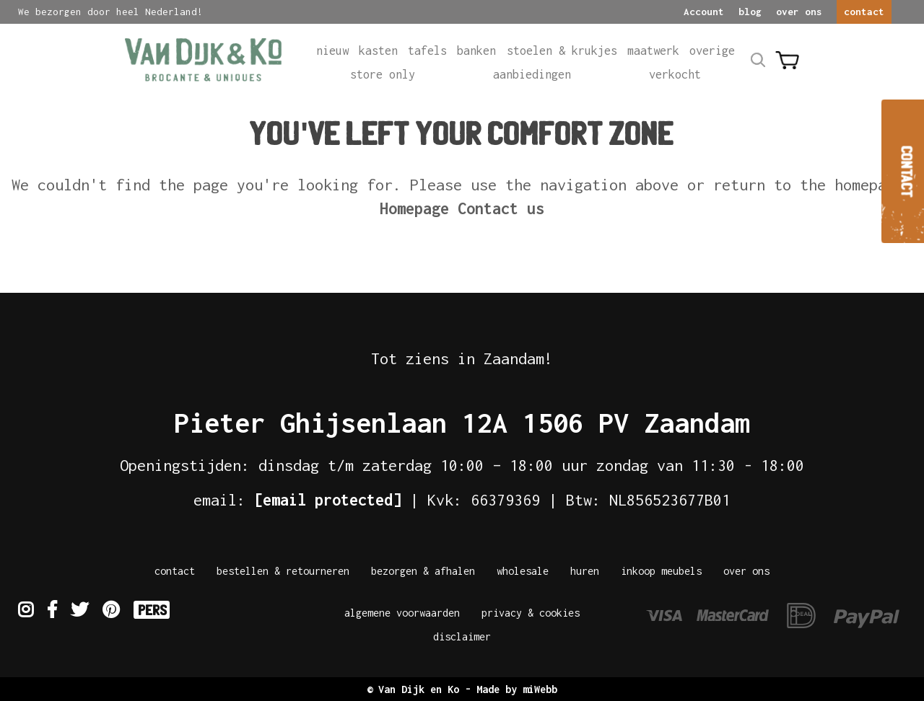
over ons (799, 11)
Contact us (501, 208)
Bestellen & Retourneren (283, 571)
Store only (382, 74)
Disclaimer (462, 636)
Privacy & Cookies (530, 613)
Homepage (414, 208)
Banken (476, 50)
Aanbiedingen (532, 74)
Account (704, 11)
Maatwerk (653, 50)
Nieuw (332, 50)
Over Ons (746, 571)
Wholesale (523, 571)
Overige (712, 50)
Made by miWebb (516, 689)
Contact (174, 571)
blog (750, 11)
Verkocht (675, 74)
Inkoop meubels (661, 571)
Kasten (378, 50)
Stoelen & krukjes (562, 50)
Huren (584, 571)
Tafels (427, 50)
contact (864, 11)
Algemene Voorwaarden (402, 613)
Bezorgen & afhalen (423, 571)
